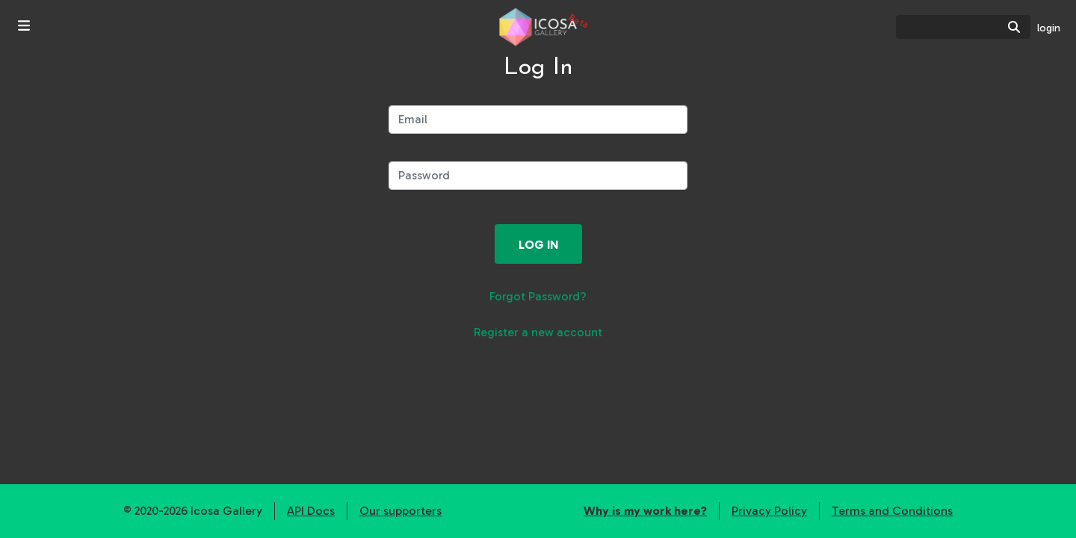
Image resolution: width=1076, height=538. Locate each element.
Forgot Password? (538, 296)
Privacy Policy (769, 511)
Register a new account (538, 332)
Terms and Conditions (892, 511)
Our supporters (400, 511)
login (1048, 28)
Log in (538, 245)
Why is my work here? (645, 511)
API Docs (311, 511)
